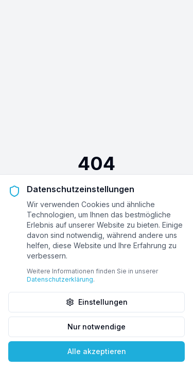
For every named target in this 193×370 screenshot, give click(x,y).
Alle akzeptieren (96, 351)
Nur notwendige (96, 326)
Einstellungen (97, 302)
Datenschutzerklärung (60, 279)
